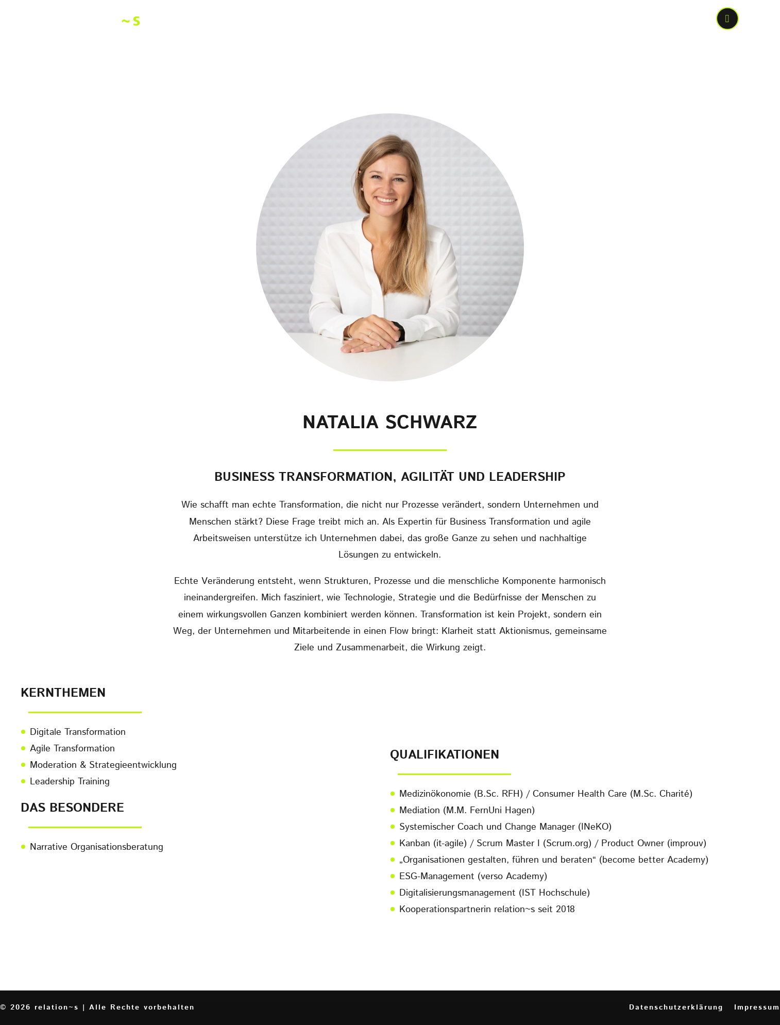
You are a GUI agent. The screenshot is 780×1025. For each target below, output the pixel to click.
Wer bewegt (372, 20)
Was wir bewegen (474, 20)
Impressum (757, 1007)
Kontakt (678, 20)
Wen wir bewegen (591, 20)
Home (310, 20)
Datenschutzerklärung (676, 1007)
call (728, 20)
